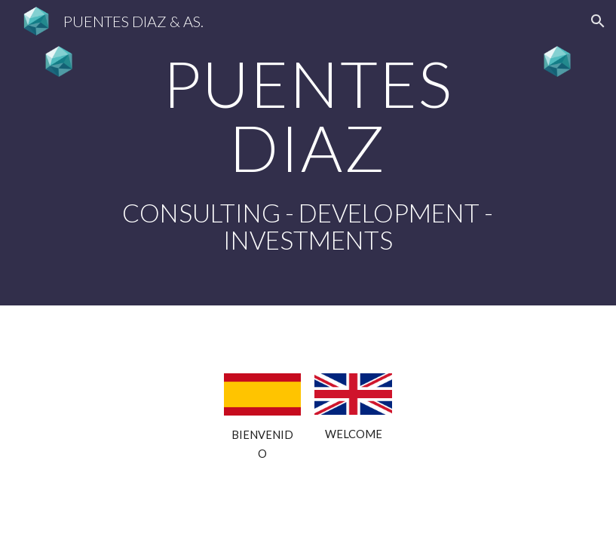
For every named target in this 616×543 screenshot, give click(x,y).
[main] (308, 152)
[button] (598, 21)
